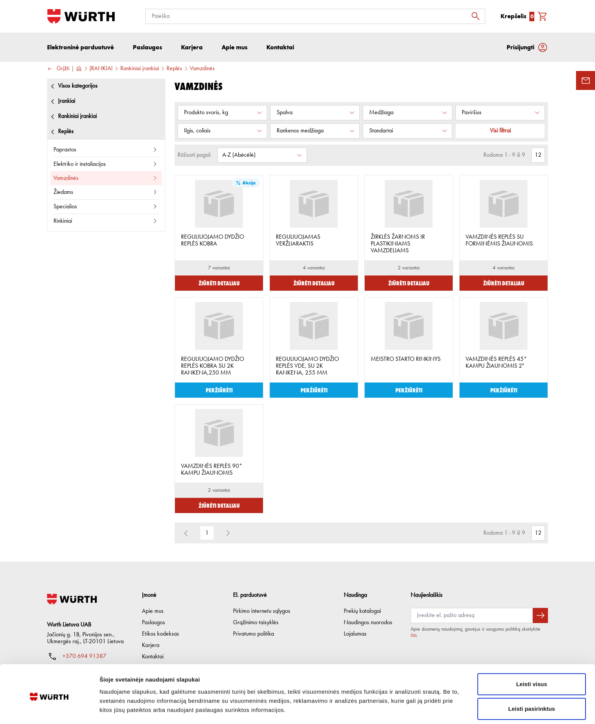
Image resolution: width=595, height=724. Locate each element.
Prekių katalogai (362, 611)
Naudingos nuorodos (368, 623)
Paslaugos (153, 623)
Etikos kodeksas (160, 634)
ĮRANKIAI (101, 68)
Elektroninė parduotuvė (80, 47)
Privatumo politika (253, 634)
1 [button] (207, 533)
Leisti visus (531, 655)
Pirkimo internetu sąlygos (261, 611)
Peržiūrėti (219, 389)
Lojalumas (355, 634)
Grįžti (58, 69)
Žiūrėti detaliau (219, 282)
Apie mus (153, 611)
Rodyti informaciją (389, 709)
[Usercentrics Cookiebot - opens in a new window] (49, 709)
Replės (174, 68)
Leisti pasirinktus (531, 680)
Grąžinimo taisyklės (256, 623)
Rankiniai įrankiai (139, 68)
